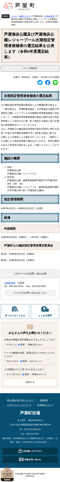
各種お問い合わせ (32, 459)
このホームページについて (18, 405)
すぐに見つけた (14, 374)
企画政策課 (49, 16)
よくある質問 (45, 315)
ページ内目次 (30, 68)
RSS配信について (45, 405)
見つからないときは (15, 315)
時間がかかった (39, 374)
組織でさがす (25, 16)
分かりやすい (13, 361)
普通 (22, 344)
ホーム (14, 16)
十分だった (12, 344)
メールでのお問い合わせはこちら (30, 292)
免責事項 (44, 400)
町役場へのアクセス (32, 451)
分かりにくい (36, 361)
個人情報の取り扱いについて (20, 400)
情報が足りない (35, 344)
